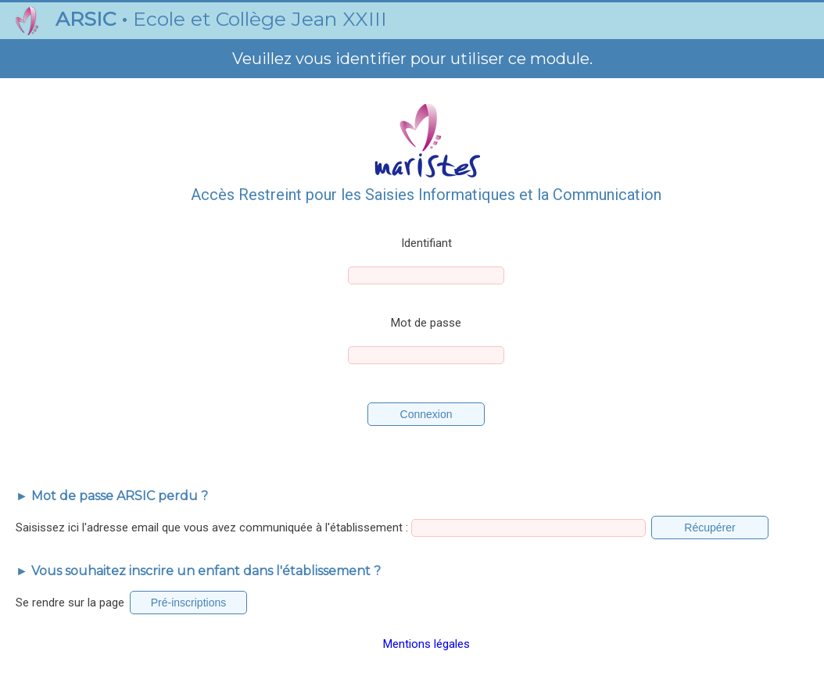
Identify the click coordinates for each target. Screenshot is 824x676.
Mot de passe (426, 323)
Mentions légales (426, 644)
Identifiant (426, 243)
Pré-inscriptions (188, 602)
